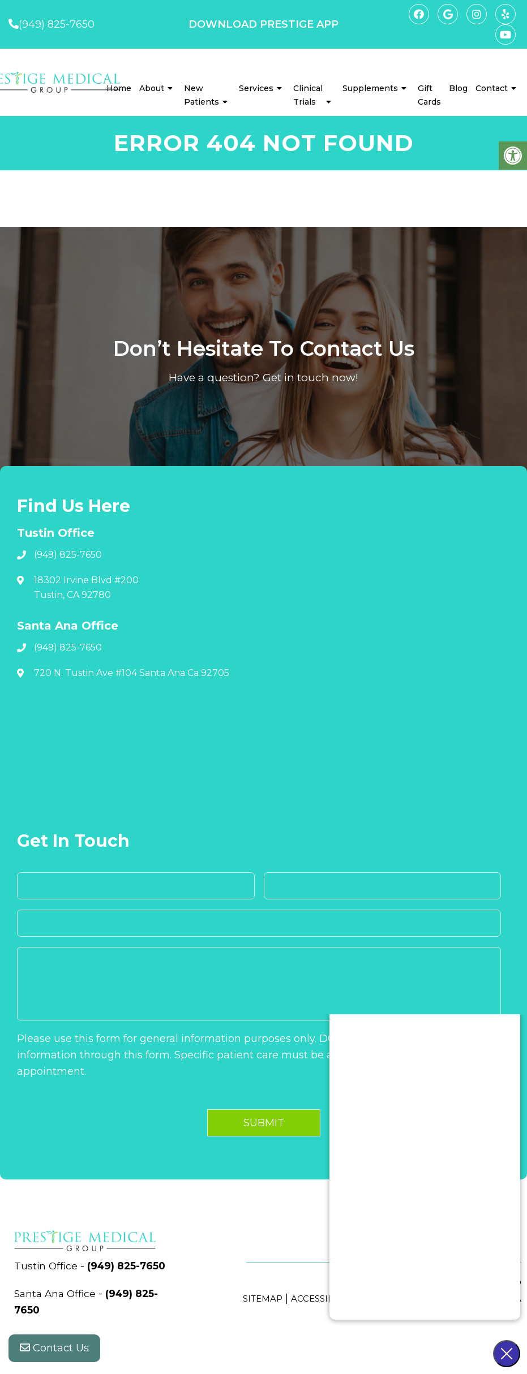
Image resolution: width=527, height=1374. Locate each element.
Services (256, 88)
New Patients (201, 95)
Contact (491, 88)
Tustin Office (48, 1266)
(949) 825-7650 (57, 24)
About (151, 88)
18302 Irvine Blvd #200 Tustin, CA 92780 (86, 587)
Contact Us (54, 1351)
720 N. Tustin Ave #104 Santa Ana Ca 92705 (131, 672)
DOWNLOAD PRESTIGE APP (263, 24)
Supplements (370, 88)
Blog (458, 88)
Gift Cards (429, 95)
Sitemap (262, 1298)
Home (118, 88)
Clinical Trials (308, 95)
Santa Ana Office (58, 1310)
